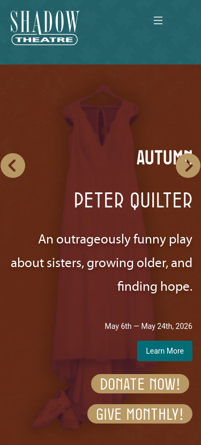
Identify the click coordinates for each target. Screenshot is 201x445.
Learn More (165, 351)
